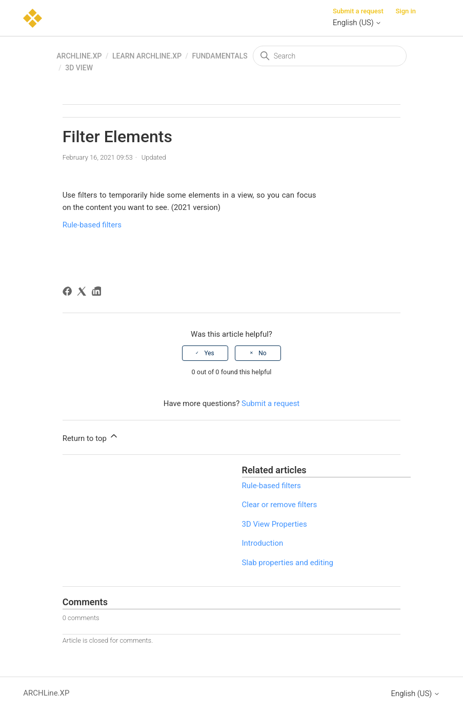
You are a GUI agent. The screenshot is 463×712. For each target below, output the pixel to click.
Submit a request (358, 11)
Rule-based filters (92, 224)
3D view (79, 68)
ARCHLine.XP (79, 56)
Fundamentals (220, 56)
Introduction (263, 543)
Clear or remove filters (279, 504)
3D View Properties (274, 524)
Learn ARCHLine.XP (147, 56)
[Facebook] (69, 292)
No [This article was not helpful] (262, 353)
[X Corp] (83, 292)
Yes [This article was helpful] (209, 353)
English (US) (357, 22)
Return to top (91, 437)
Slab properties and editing (288, 562)
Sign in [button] (405, 11)
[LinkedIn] (98, 292)
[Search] (330, 56)
